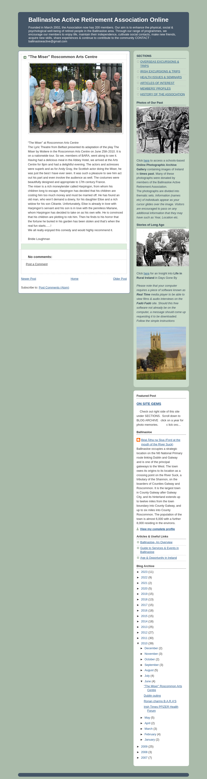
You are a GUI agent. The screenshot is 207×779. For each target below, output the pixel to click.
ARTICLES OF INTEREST (157, 83)
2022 (145, 577)
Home (75, 278)
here (146, 160)
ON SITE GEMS (149, 404)
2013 (145, 627)
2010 (145, 643)
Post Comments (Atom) (54, 287)
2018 (145, 599)
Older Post (120, 278)
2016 (145, 610)
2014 (145, 621)
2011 (145, 638)
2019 (145, 594)
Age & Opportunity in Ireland (158, 557)
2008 (145, 752)
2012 (145, 632)
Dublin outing (152, 695)
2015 (145, 616)
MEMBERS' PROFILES (155, 88)
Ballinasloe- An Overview (156, 542)
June (148, 681)
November (152, 653)
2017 (145, 605)
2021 (145, 583)
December (152, 648)
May (148, 717)
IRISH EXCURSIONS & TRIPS (160, 71)
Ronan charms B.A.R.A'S (160, 701)
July (148, 675)
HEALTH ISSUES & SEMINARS (161, 77)
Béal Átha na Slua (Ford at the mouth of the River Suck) (160, 442)
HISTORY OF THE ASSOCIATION (162, 94)
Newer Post (28, 278)
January (150, 739)
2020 (145, 588)
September (152, 665)
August (150, 670)
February (151, 734)
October (150, 659)
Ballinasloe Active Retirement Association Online (98, 19)
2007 (145, 757)
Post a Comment (37, 264)
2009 (145, 746)
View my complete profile (157, 529)
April (148, 723)
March (149, 728)
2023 (145, 572)
